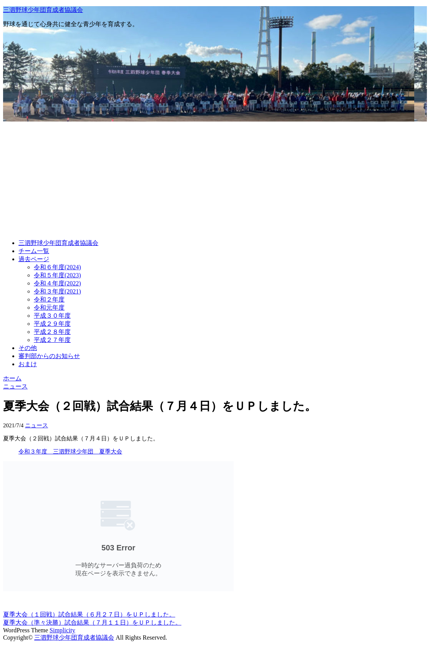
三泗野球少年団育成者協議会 (43, 10)
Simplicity (62, 630)
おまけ (27, 364)
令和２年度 (49, 299)
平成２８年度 (52, 331)
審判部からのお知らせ (49, 356)
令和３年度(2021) (57, 291)
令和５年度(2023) (57, 275)
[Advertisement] (215, 179)
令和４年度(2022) (57, 283)
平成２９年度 (52, 323)
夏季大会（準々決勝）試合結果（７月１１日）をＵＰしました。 (92, 622)
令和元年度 (49, 307)
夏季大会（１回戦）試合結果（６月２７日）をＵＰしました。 (89, 614)
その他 (27, 348)
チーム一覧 (33, 251)
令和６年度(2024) (57, 267)
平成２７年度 (52, 340)
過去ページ (33, 259)
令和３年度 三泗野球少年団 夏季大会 (70, 451)
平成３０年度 (52, 315)
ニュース (36, 425)
